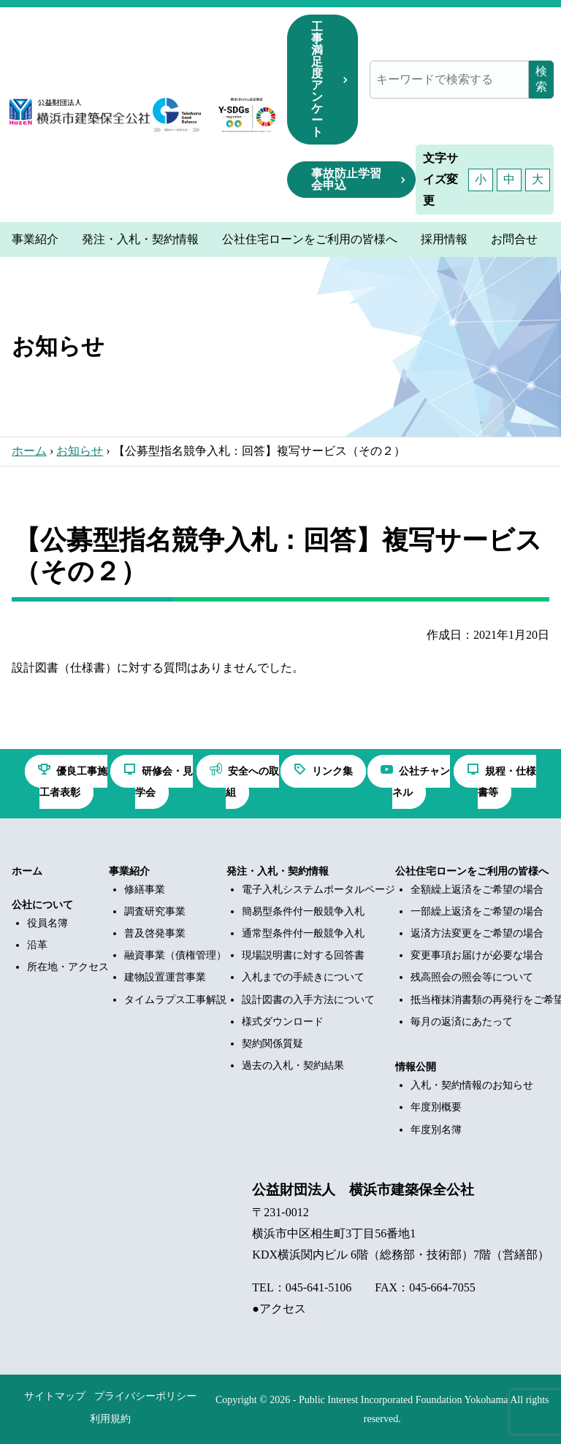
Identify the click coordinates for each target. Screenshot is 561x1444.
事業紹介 (129, 871)
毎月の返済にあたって (462, 1021)
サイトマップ (54, 1396)
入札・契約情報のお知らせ (472, 1085)
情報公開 (415, 1066)
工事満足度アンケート (317, 79)
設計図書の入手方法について (308, 999)
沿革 (37, 945)
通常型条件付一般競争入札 (303, 933)
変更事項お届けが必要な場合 (477, 955)
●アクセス (279, 1308)
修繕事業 (144, 889)
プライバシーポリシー (145, 1396)
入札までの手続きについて (303, 977)
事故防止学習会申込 (346, 179)
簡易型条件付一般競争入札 (303, 911)
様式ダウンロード (283, 1021)
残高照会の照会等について (472, 977)
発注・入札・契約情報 (277, 871)
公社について (42, 904)
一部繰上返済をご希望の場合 (477, 911)
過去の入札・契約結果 (293, 1065)
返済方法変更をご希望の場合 (477, 933)
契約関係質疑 (272, 1043)
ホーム (29, 451)
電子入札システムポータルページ (318, 889)
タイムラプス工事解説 (175, 999)
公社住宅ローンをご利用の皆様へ (472, 871)
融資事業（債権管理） (175, 955)
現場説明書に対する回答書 (303, 955)
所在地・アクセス (68, 966)
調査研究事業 (155, 911)
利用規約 (110, 1418)
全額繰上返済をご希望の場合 (477, 889)
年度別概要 (436, 1107)
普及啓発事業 (155, 933)
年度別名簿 (436, 1129)
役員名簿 (47, 923)
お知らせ (79, 451)
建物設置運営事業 (165, 977)
